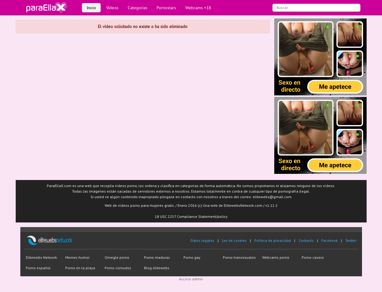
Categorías (137, 7)
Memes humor (77, 257)
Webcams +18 (198, 7)
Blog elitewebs (156, 268)
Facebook (329, 240)
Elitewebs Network (41, 257)
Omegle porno (117, 257)
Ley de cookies (234, 240)
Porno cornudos (118, 268)
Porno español (38, 268)
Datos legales (202, 240)
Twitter (350, 240)
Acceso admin (191, 279)
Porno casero (313, 257)
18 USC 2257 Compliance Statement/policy (191, 216)
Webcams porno (275, 257)
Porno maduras (157, 257)
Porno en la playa (80, 268)
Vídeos (112, 7)
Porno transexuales (239, 257)
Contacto (306, 240)
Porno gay (191, 257)
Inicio (91, 7)
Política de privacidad (272, 240)
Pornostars (166, 7)
